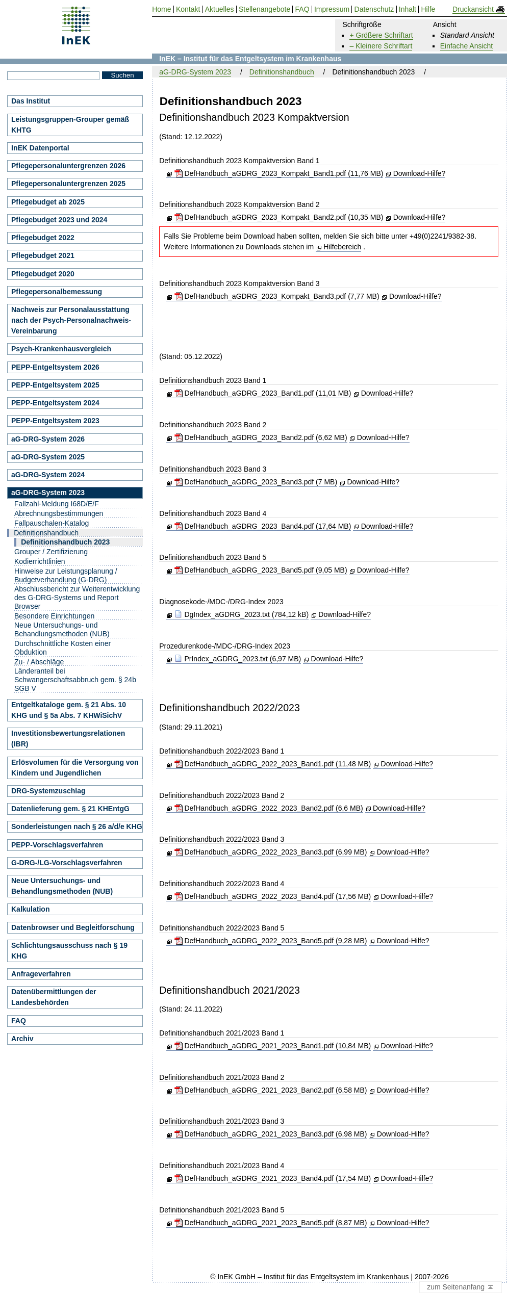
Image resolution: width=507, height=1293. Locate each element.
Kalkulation (30, 909)
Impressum (331, 9)
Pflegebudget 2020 (42, 274)
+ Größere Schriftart (381, 35)
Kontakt (188, 9)
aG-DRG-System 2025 (48, 457)
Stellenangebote (264, 9)
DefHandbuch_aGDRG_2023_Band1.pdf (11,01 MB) (262, 393)
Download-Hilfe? (419, 173)
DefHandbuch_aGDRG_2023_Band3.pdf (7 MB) (256, 482)
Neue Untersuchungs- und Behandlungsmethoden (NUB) (62, 629)
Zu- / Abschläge (39, 662)
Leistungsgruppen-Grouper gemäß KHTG (70, 124)
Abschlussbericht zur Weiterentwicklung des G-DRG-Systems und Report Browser (77, 597)
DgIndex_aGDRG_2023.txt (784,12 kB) (241, 614)
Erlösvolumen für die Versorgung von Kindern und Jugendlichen (75, 767)
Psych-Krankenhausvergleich (61, 349)
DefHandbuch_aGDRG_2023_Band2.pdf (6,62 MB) (260, 437)
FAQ (18, 1021)
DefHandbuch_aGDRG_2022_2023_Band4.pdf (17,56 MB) (272, 896)
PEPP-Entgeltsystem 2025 (55, 385)
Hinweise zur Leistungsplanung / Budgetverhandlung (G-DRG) (65, 575)
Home (161, 9)
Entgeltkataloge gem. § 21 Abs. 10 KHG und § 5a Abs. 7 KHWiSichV (68, 710)
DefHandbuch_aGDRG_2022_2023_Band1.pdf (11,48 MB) (272, 764)
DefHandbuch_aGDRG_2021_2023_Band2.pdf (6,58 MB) (270, 1090)
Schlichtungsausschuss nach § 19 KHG (69, 950)
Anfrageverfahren (41, 974)
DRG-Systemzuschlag (48, 791)
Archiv (22, 1039)
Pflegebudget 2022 (42, 238)
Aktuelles (219, 9)
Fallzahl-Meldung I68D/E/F (56, 504)
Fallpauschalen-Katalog (51, 523)
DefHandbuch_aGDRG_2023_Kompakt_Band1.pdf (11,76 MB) (279, 173)
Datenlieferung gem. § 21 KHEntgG (70, 809)
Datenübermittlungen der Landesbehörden (53, 997)
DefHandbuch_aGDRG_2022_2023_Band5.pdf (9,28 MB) (270, 941)
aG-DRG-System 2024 (48, 475)
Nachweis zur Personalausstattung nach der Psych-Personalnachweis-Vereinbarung (71, 320)
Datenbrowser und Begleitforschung (73, 927)
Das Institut (30, 101)
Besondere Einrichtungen (54, 616)
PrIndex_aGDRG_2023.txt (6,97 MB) (237, 659)
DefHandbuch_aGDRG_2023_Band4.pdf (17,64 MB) (262, 526)
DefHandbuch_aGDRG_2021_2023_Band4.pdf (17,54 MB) (272, 1178)
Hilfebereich (342, 247)
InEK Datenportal (40, 148)
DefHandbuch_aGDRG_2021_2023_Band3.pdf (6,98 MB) (270, 1134)
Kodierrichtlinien (39, 561)
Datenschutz (374, 9)
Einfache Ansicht (466, 46)
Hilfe (428, 9)
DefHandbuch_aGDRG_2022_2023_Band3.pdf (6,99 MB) (270, 852)
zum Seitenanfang (460, 1287)
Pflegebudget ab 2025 (48, 202)
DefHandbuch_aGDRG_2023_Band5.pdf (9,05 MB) (260, 570)
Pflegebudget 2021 (42, 255)
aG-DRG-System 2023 (195, 72)
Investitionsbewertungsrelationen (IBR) (68, 738)
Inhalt (407, 9)
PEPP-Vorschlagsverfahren (57, 845)
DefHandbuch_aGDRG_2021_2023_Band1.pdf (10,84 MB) (272, 1046)
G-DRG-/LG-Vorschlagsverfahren (66, 863)
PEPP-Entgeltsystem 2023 (55, 421)
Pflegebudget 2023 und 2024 (59, 220)
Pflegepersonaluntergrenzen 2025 (68, 183)
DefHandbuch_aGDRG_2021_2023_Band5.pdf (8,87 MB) (270, 1223)
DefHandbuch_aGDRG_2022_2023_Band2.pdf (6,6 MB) (268, 808)
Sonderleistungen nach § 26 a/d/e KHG (76, 826)
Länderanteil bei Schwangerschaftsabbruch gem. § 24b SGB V (75, 679)
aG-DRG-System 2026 (48, 439)
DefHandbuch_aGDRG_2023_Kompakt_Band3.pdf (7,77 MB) (276, 296)
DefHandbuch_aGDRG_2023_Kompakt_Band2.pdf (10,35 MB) (279, 217)
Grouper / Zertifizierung (51, 552)
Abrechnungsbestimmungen (58, 513)
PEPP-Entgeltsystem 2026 (55, 367)
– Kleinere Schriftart (380, 46)
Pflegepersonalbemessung (56, 292)
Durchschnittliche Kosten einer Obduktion (62, 647)
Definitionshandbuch (281, 72)
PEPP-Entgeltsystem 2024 (55, 403)
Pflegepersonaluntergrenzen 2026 (68, 166)
